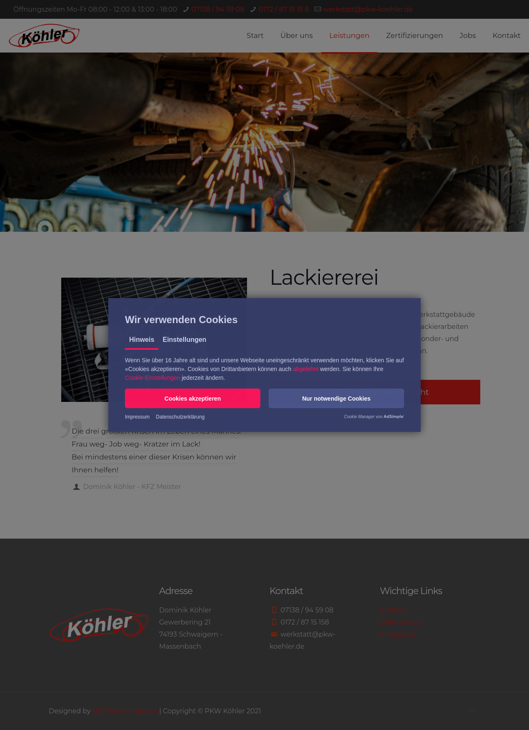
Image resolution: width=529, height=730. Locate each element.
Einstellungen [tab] (184, 339)
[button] (192, 398)
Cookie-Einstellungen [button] (152, 377)
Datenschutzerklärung (180, 417)
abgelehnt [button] (306, 369)
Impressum (137, 417)
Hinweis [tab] (141, 339)
